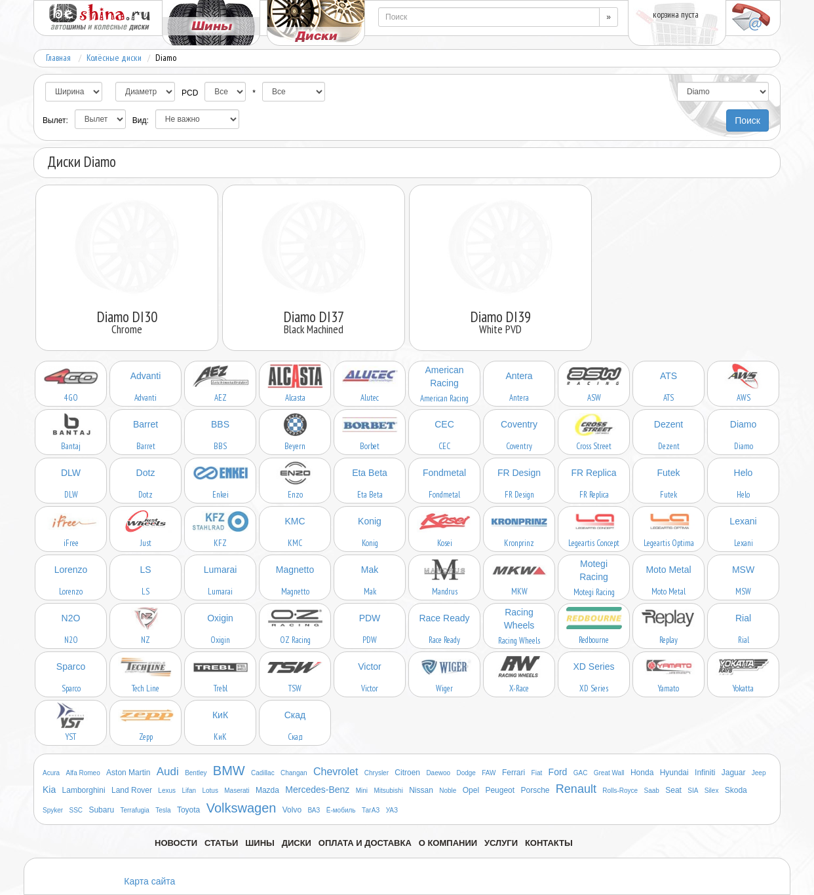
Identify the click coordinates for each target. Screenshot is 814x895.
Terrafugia (134, 810)
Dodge (465, 772)
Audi (168, 771)
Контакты (549, 843)
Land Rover (131, 790)
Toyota (188, 809)
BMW (229, 770)
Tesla (162, 810)
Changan (294, 772)
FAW (488, 772)
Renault (576, 788)
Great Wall (609, 772)
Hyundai (674, 772)
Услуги (501, 843)
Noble (447, 790)
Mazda (267, 790)
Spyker (53, 810)
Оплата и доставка (365, 843)
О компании (448, 843)
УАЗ (392, 810)
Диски (296, 843)
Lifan (189, 790)
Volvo (291, 809)
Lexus (167, 790)
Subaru (101, 809)
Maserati (236, 790)
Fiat (537, 772)
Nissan (421, 790)
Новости (176, 843)
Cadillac (263, 772)
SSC (76, 810)
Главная (58, 58)
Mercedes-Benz (317, 789)
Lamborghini (84, 790)
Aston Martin (128, 772)
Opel (471, 790)
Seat (673, 790)
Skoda (736, 790)
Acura (51, 772)
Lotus (210, 790)
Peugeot (499, 790)
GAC (580, 772)
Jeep (759, 772)
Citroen (407, 772)
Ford (558, 772)
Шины (260, 843)
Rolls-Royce (620, 790)
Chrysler (376, 772)
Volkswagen (241, 808)
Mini (362, 790)
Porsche (534, 790)
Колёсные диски (114, 58)
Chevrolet (335, 771)
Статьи (221, 843)
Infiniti (705, 772)
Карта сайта (149, 881)
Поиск (747, 120)
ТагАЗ (370, 810)
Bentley (195, 772)
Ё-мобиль (341, 810)
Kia (49, 789)
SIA (693, 790)
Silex (712, 790)
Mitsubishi (388, 790)
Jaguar (734, 772)
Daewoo (438, 772)
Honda (641, 772)
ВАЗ (313, 810)
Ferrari (513, 772)
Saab (651, 790)
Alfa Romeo (83, 772)
